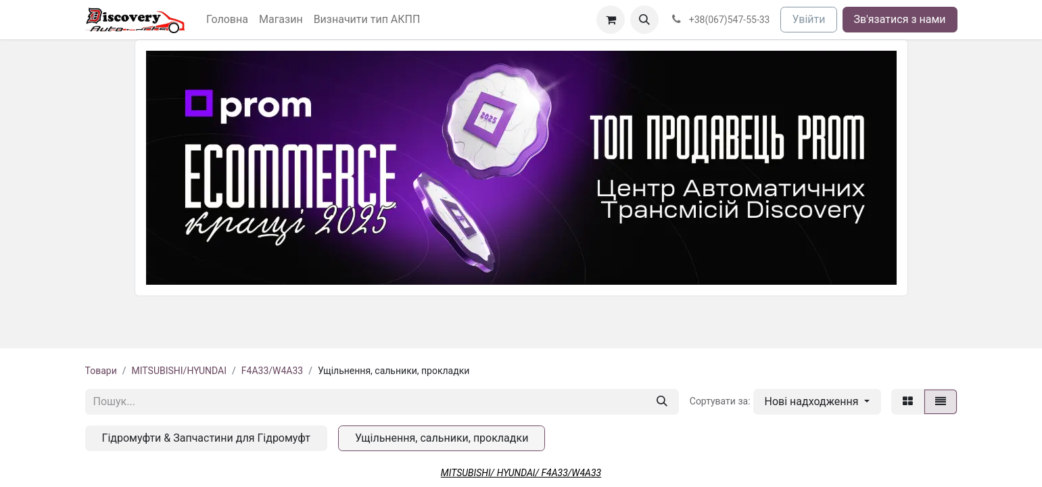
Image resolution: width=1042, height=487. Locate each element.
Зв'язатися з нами (900, 19)
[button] (644, 19)
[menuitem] (227, 19)
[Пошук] (662, 402)
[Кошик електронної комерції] (610, 19)
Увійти (808, 19)
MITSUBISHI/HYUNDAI (179, 370)
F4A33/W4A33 (272, 370)
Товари (101, 370)
